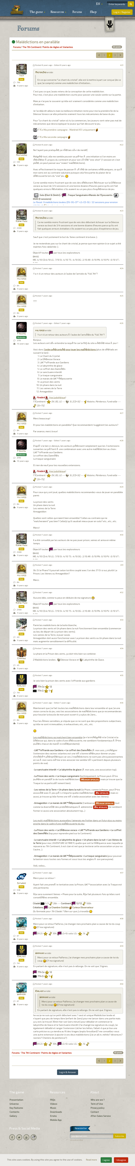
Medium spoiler (90, 779)
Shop (93, 12)
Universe (14, 1103)
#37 (121, 873)
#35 (121, 675)
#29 (121, 487)
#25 (121, 296)
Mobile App (56, 1120)
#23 (121, 211)
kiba (21, 76)
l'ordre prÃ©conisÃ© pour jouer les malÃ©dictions (70, 349)
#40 (121, 984)
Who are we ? (98, 1099)
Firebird (21, 334)
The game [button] (37, 12)
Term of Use (97, 1103)
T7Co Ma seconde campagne (52, 137)
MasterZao (40, 72)
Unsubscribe (76, 1140)
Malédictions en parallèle (36, 41)
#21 (121, 65)
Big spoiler (102, 793)
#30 (121, 535)
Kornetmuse (21, 221)
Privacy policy (97, 1107)
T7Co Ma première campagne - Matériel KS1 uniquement (66, 129)
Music (53, 1107)
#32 (121, 592)
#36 (121, 703)
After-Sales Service (101, 1116)
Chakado (21, 658)
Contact (95, 1111)
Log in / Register (122, 12)
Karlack (21, 686)
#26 (121, 323)
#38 (121, 918)
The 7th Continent (31, 47)
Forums (77, 12)
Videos (53, 1103)
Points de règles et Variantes (58, 47)
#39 (121, 946)
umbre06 (22, 630)
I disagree (121, 1160)
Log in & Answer (67, 1072)
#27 (121, 413)
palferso (21, 279)
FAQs (52, 1099)
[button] (99, 4)
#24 (121, 268)
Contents (14, 1111)
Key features (16, 1107)
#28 (121, 440)
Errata (53, 1116)
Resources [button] (58, 12)
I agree (106, 1160)
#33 (121, 620)
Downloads (56, 1111)
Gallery (13, 1116)
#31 (121, 565)
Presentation (16, 1099)
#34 (121, 648)
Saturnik (21, 883)
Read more (91, 1159)
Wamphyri (21, 929)
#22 (121, 145)
